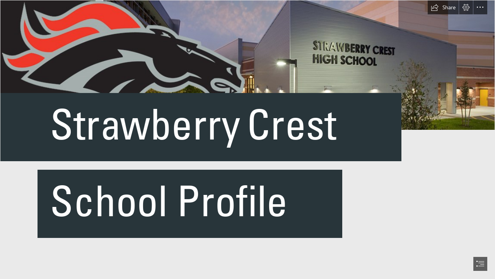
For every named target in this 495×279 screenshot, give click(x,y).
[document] (247, 139)
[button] (443, 7)
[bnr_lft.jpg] (247, 138)
